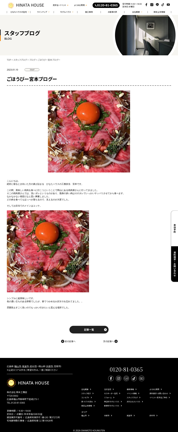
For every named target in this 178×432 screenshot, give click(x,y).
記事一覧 (89, 329)
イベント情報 (132, 393)
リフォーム (108, 397)
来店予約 (174, 228)
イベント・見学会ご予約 (158, 397)
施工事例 (89, 12)
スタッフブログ (132, 397)
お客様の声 (112, 12)
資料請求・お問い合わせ (174, 264)
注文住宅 (107, 389)
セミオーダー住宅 (111, 393)
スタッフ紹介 (86, 393)
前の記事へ (68, 341)
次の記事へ (110, 341)
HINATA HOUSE (28, 382)
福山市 (18, 366)
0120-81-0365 (18, 402)
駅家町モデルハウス (111, 406)
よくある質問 (79, 5)
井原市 (49, 366)
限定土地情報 (159, 12)
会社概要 (84, 389)
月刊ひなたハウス (133, 401)
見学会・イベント (59, 5)
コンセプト (85, 397)
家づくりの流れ (87, 401)
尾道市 (25, 366)
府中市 (33, 366)
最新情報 (130, 389)
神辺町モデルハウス (111, 401)
